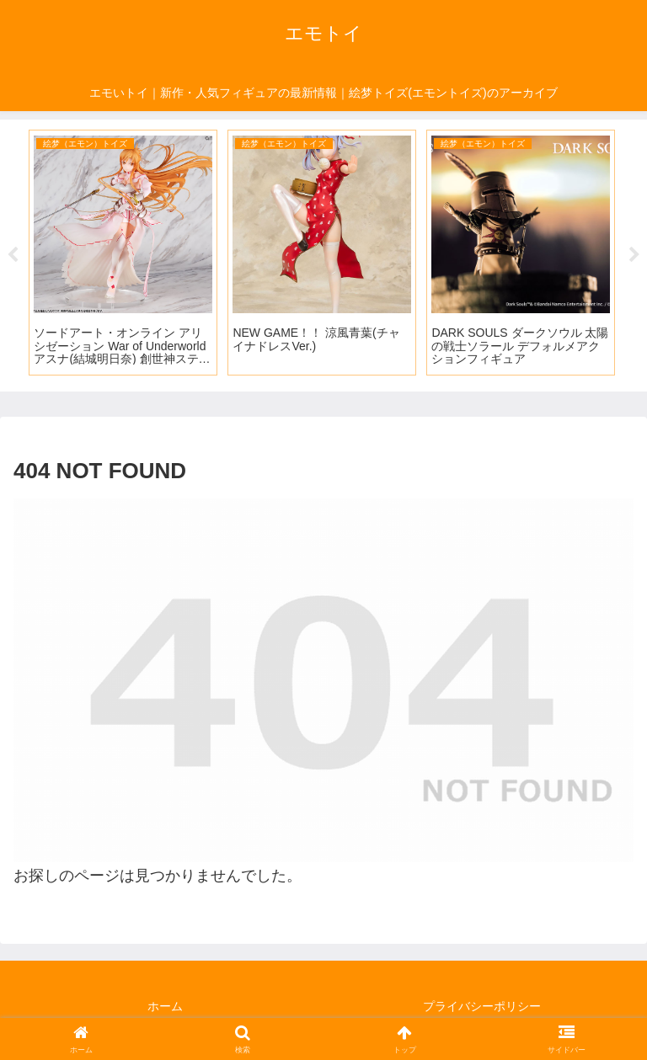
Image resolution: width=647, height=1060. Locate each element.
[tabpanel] (123, 253)
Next (634, 255)
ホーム (165, 1006)
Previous (12, 255)
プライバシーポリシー (482, 1006)
